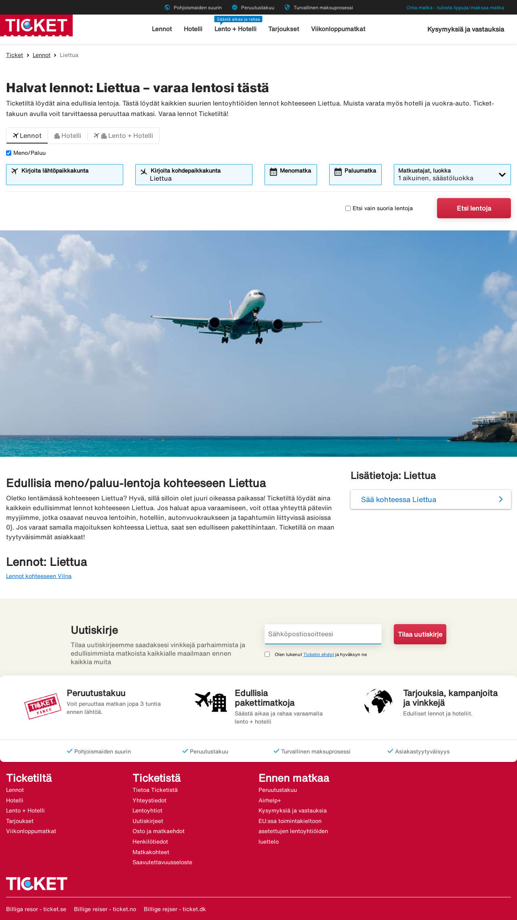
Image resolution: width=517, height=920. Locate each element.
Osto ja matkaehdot (158, 831)
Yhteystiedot (149, 800)
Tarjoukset (284, 29)
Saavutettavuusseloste (162, 862)
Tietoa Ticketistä (155, 790)
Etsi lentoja (474, 208)
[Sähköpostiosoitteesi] (323, 634)
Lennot (162, 29)
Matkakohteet (150, 852)
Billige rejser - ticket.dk (175, 909)
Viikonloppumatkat (337, 29)
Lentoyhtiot (147, 810)
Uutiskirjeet (147, 821)
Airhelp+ (269, 800)
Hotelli (193, 29)
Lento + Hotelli (236, 29)
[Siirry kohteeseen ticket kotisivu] (36, 24)
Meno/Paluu (26, 153)
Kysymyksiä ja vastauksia (465, 29)
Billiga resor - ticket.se (36, 909)
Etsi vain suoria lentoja (379, 208)
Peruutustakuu (277, 790)
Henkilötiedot (150, 841)
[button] (27, 136)
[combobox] (70, 178)
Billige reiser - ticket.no (105, 909)
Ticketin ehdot (318, 654)
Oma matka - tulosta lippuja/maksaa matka (455, 7)
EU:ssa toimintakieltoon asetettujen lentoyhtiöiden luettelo (293, 831)
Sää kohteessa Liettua (398, 499)
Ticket (14, 55)
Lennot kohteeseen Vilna (38, 576)
